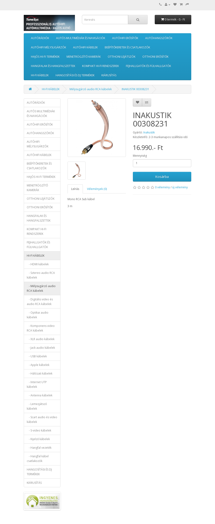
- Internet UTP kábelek (37, 384)
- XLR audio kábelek (40, 339)
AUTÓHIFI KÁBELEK (85, 47)
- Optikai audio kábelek (37, 315)
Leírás (75, 189)
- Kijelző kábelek (38, 439)
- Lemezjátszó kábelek (37, 406)
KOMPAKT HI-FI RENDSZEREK (100, 66)
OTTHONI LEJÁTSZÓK (121, 57)
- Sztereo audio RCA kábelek (41, 275)
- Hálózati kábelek (39, 373)
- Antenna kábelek (39, 395)
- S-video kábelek (39, 430)
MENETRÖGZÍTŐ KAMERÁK (84, 57)
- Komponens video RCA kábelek (41, 328)
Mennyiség (140, 156)
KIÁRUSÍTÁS (108, 75)
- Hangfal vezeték (39, 448)
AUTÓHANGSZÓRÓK (158, 38)
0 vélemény (162, 187)
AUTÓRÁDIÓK (40, 38)
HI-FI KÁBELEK (40, 75)
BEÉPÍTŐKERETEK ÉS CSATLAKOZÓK (127, 47)
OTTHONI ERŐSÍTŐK (155, 57)
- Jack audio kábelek (41, 348)
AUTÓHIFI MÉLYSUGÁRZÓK (48, 47)
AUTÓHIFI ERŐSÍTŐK (125, 38)
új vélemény (180, 187)
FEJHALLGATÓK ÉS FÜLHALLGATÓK (148, 66)
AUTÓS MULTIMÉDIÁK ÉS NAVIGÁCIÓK (80, 38)
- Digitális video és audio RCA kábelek (40, 301)
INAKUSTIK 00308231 (135, 89)
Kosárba (162, 176)
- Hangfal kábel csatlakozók (38, 458)
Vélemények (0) (97, 189)
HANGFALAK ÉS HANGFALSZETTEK (53, 66)
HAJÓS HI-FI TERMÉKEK (45, 57)
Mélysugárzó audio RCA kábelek (91, 89)
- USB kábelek (37, 356)
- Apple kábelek (38, 365)
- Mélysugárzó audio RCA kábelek (41, 288)
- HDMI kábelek (38, 264)
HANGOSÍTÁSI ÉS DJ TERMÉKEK (75, 75)
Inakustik (149, 132)
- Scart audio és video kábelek (42, 419)
